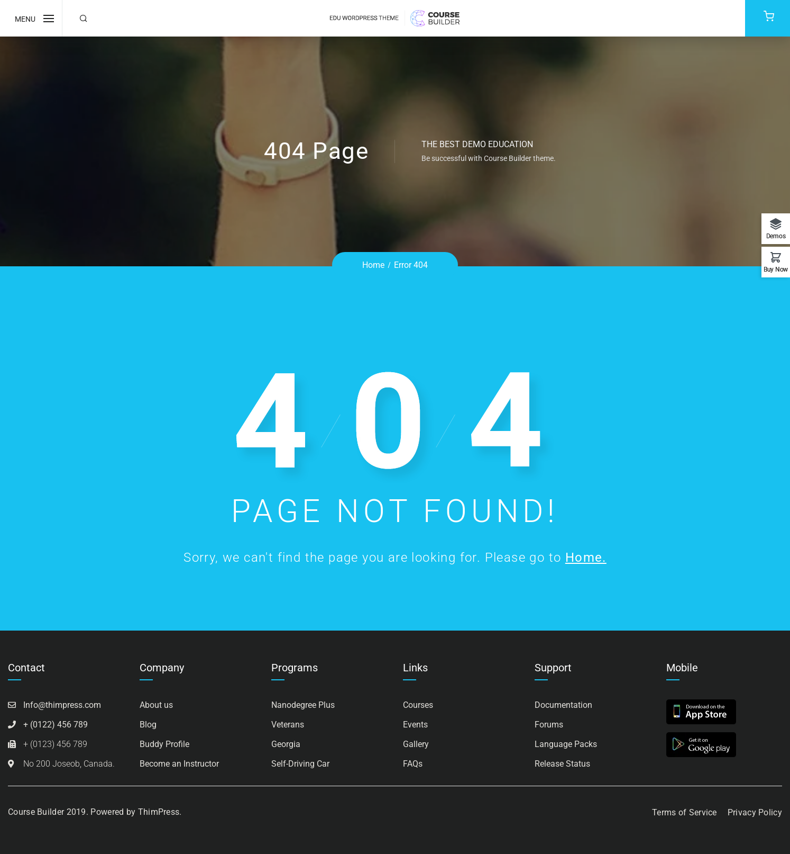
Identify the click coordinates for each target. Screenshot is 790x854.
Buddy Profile (164, 744)
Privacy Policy (755, 812)
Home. (586, 557)
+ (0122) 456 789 (55, 725)
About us (156, 705)
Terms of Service (684, 812)
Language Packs (566, 744)
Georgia (285, 744)
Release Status (562, 764)
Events (415, 725)
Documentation (563, 705)
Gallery (416, 744)
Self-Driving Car (300, 764)
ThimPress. (160, 812)
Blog (148, 725)
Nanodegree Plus (303, 705)
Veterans (287, 725)
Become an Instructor (179, 764)
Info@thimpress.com (62, 705)
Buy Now (776, 269)
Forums (549, 725)
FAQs (412, 764)
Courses (418, 705)
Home (373, 265)
